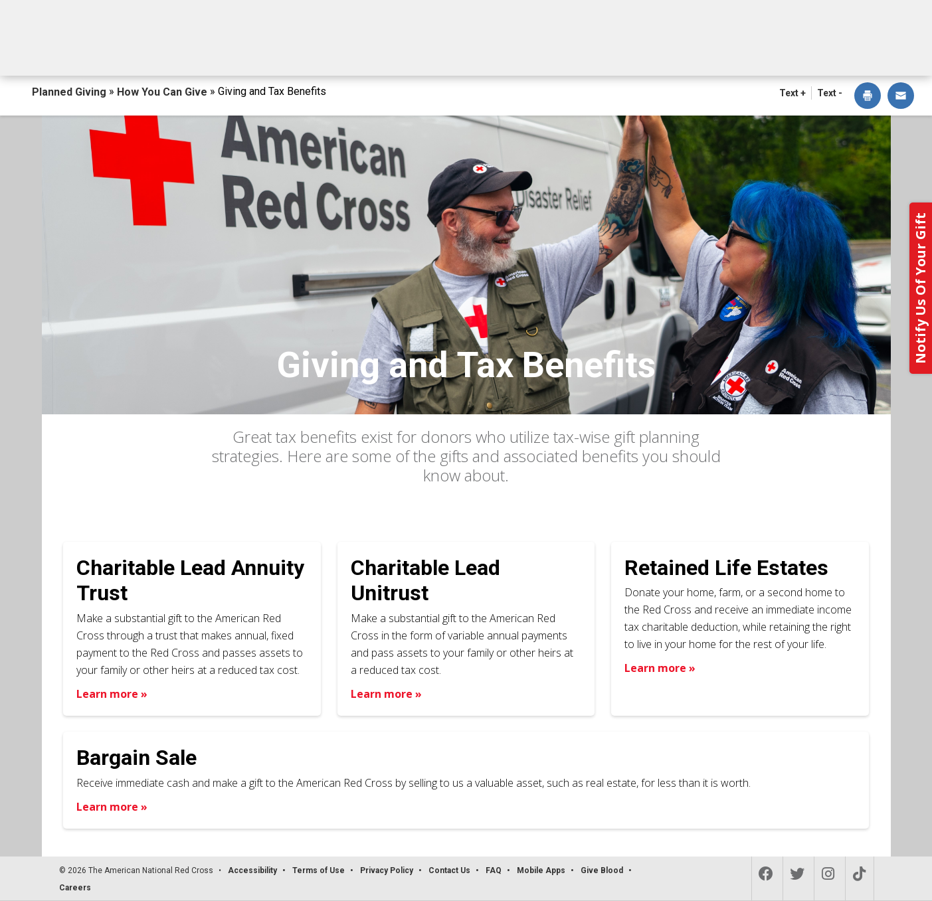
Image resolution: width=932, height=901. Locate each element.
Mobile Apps (541, 870)
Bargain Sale (136, 757)
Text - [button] (829, 93)
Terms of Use (318, 870)
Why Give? (585, 51)
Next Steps (466, 51)
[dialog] (867, 96)
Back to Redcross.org (838, 14)
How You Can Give (165, 51)
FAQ (494, 870)
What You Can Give (325, 51)
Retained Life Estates (726, 567)
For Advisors (708, 51)
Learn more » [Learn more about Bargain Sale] (111, 806)
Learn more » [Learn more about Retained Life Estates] (660, 668)
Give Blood (602, 870)
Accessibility (252, 870)
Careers (75, 887)
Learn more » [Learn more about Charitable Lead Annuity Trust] (111, 694)
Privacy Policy (386, 870)
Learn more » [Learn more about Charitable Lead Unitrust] (386, 694)
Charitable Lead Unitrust (425, 580)
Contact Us (833, 51)
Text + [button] (792, 93)
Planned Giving (70, 92)
